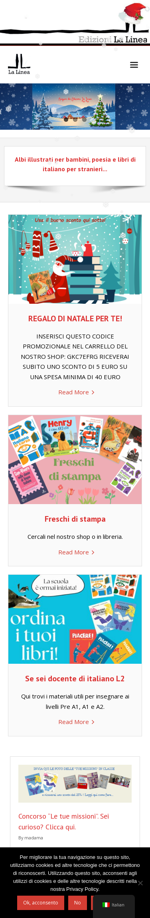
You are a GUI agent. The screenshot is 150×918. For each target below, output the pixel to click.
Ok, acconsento (40, 902)
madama (33, 838)
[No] (140, 883)
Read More (73, 392)
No (77, 902)
